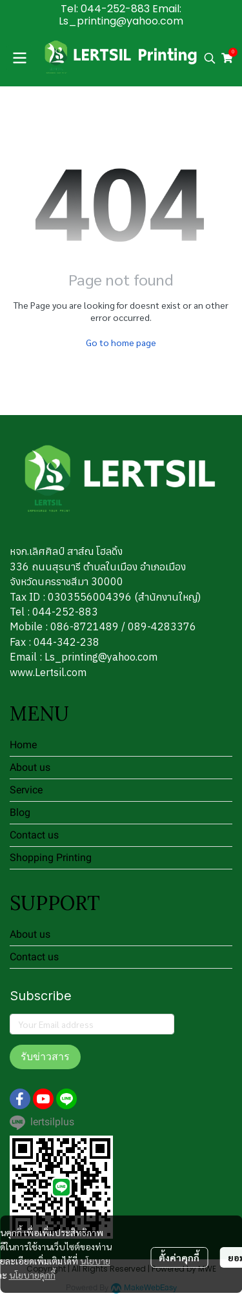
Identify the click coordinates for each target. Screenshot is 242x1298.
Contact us (34, 835)
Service (26, 790)
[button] (210, 58)
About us (30, 767)
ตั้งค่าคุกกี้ (179, 1257)
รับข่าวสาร (45, 1056)
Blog (20, 812)
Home (23, 745)
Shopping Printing (51, 857)
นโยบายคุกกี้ (32, 1275)
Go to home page (121, 342)
